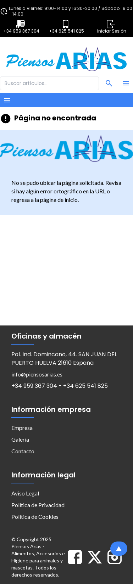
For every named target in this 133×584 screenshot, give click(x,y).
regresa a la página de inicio (44, 199)
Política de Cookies (35, 516)
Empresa (22, 427)
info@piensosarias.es (36, 374)
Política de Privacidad (38, 504)
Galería (20, 439)
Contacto (22, 451)
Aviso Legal (25, 493)
